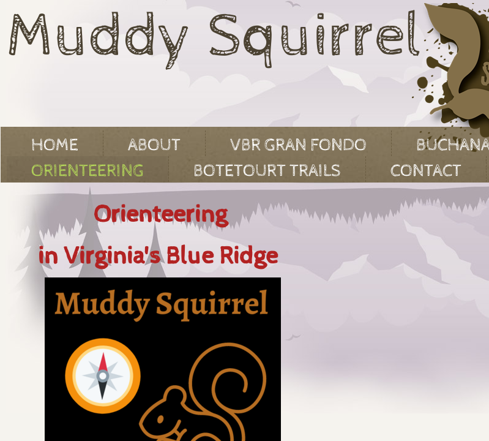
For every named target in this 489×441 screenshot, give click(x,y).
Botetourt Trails (267, 171)
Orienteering (87, 171)
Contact (425, 171)
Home (54, 145)
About (154, 145)
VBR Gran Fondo (298, 145)
